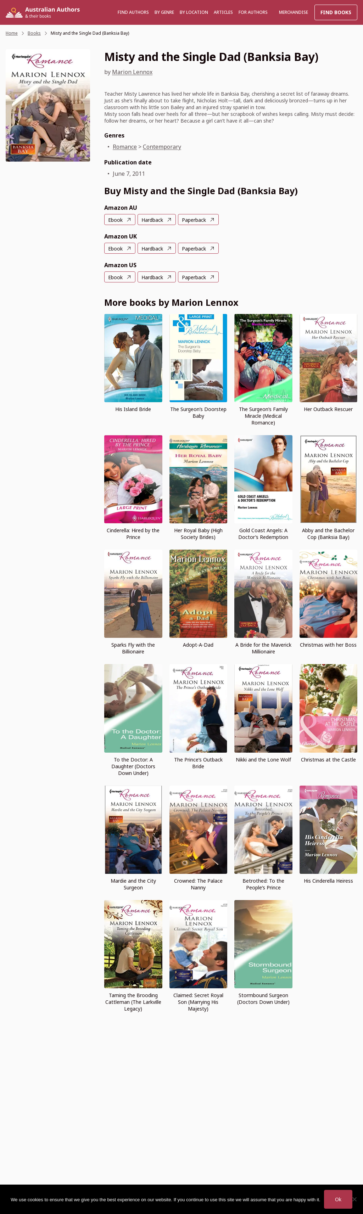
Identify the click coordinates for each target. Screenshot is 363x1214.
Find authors (133, 12)
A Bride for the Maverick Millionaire (263, 648)
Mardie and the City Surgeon (133, 884)
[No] (354, 1199)
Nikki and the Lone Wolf (263, 759)
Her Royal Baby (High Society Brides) (198, 533)
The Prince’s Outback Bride (198, 763)
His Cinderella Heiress (328, 880)
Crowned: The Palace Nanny (198, 884)
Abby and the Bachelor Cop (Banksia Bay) (328, 533)
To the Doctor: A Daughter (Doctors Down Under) (133, 766)
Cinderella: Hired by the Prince (133, 533)
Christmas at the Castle (328, 759)
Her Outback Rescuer (328, 409)
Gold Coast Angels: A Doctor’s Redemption (263, 533)
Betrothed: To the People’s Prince (263, 884)
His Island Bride (133, 409)
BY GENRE (164, 12)
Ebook (115, 220)
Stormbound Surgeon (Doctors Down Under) (263, 998)
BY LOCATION (194, 12)
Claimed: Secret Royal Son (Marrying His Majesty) (198, 1002)
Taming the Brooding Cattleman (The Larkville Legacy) (133, 1002)
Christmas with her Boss (328, 644)
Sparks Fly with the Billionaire (133, 648)
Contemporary (162, 147)
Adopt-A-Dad (198, 644)
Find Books (335, 12)
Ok (338, 1199)
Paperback (194, 220)
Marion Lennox (132, 72)
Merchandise (293, 12)
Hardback (152, 220)
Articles (223, 12)
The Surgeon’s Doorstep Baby (198, 412)
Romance (125, 147)
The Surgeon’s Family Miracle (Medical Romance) (263, 416)
